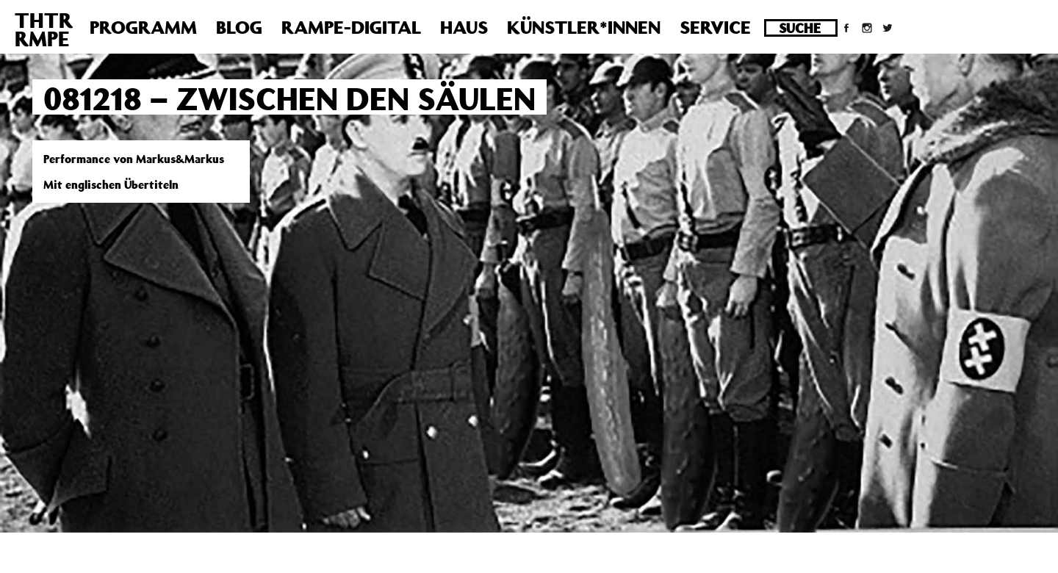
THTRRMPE (44, 29)
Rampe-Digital (351, 27)
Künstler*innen (584, 27)
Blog (239, 27)
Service (715, 27)
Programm (143, 27)
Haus (464, 27)
